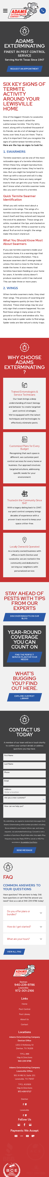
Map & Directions (24, 1057)
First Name (8, 755)
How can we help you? (13, 806)
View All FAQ (14, 951)
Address (7, 789)
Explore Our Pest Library (24, 697)
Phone (7, 772)
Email (6, 781)
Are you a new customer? (15, 798)
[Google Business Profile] (19, 1124)
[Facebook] (24, 1124)
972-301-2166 (24, 991)
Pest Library (24, 1014)
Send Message (24, 850)
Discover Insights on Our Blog (24, 617)
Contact (24, 1024)
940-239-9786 (24, 985)
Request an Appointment (24, 69)
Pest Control (24, 1009)
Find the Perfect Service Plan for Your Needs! (24, 657)
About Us (24, 1019)
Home (24, 1004)
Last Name (8, 764)
